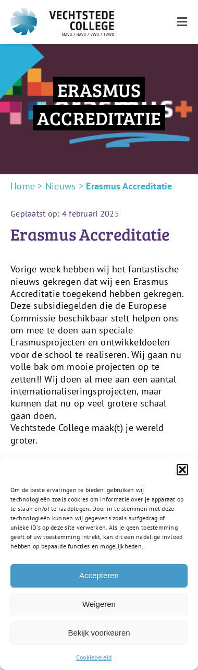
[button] (182, 469)
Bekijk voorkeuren (99, 632)
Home (22, 186)
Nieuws (60, 186)
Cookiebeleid (94, 657)
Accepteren (99, 575)
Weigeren (99, 604)
